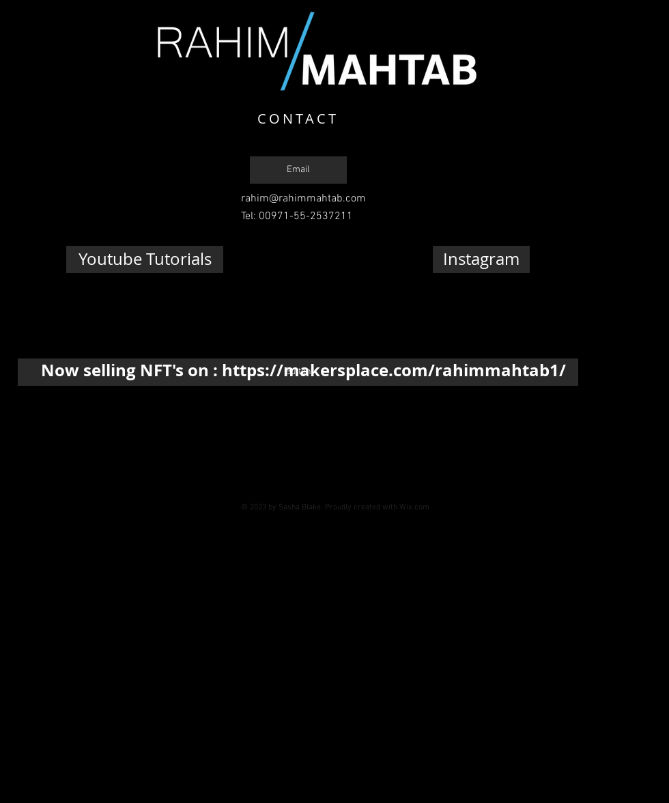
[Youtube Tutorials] (144, 259)
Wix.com (414, 507)
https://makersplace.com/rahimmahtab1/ (394, 370)
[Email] (298, 170)
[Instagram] (481, 259)
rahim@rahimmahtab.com (303, 199)
